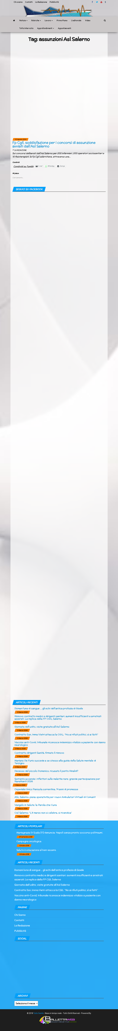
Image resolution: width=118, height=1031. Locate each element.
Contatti (29, 2)
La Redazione (41, 2)
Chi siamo (18, 2)
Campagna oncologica (28, 841)
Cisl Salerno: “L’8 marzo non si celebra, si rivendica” (43, 812)
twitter (97, 2)
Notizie (23, 20)
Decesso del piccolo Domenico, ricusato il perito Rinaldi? (46, 771)
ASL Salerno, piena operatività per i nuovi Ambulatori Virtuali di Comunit (55, 797)
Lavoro (49, 20)
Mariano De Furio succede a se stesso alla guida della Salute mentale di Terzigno (55, 762)
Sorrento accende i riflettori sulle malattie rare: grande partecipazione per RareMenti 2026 (57, 780)
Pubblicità (54, 2)
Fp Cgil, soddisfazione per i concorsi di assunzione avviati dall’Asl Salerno (53, 144)
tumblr (105, 2)
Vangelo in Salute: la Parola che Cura (36, 805)
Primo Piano (62, 20)
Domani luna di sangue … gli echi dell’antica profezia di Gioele (49, 708)
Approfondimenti (45, 28)
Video (87, 20)
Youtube (101, 2)
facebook (93, 2)
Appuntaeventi (64, 28)
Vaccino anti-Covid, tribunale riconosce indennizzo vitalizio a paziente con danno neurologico (60, 743)
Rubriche (36, 20)
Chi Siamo (20, 915)
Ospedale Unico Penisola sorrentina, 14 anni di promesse (46, 789)
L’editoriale (76, 20)
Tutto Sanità (38, 1013)
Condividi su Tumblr (23, 166)
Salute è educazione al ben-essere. (36, 850)
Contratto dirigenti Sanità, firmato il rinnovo (39, 752)
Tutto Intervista (26, 28)
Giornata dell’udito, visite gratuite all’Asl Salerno (42, 726)
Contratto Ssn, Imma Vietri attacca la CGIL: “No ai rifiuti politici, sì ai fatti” (56, 734)
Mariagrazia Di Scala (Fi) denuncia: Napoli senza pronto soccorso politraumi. (59, 832)
